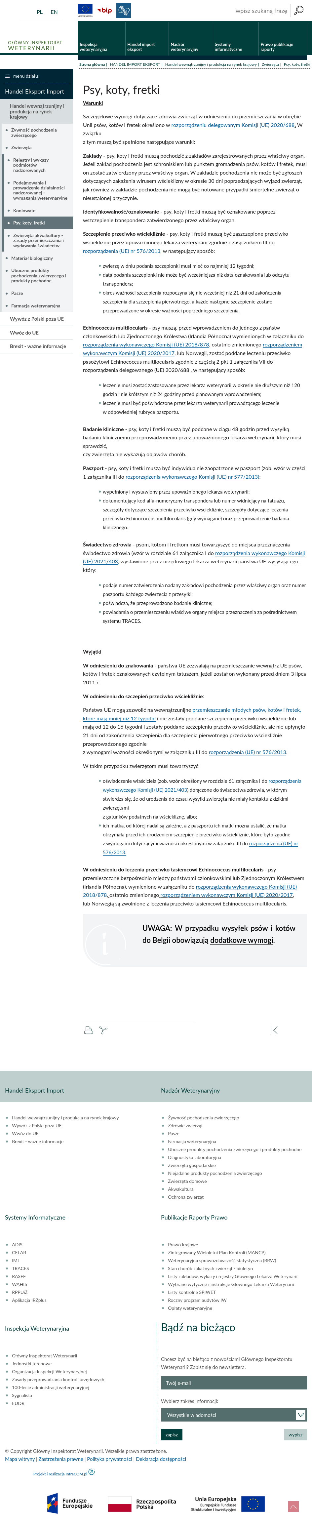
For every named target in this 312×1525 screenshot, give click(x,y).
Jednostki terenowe (32, 1364)
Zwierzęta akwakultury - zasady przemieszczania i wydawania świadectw (38, 241)
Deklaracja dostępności (161, 1460)
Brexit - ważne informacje (38, 347)
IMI (15, 1261)
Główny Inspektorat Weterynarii (44, 1356)
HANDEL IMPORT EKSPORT (135, 65)
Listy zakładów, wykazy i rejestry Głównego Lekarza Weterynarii (232, 1277)
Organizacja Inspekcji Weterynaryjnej (49, 1372)
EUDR (18, 1404)
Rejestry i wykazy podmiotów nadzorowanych (31, 166)
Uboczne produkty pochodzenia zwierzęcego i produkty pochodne (38, 276)
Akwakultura (180, 1190)
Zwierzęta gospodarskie (192, 1166)
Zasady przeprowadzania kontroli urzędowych (58, 1380)
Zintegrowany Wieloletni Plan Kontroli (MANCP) (216, 1253)
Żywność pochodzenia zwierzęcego (34, 133)
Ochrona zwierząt (186, 1198)
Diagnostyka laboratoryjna (194, 1158)
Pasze (17, 294)
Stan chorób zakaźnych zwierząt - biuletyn (210, 1269)
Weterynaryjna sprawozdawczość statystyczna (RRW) (222, 1261)
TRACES (20, 1269)
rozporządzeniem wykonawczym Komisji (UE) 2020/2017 (226, 896)
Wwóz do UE (24, 334)
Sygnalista (22, 1396)
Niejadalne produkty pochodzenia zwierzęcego (215, 1174)
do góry (293, 1506)
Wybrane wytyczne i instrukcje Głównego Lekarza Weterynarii (231, 1285)
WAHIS (19, 1285)
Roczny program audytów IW (197, 1301)
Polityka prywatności (109, 1460)
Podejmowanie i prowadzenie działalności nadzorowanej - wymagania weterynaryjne (40, 191)
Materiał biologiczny (32, 258)
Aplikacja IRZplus (29, 1301)
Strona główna (92, 65)
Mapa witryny (20, 1460)
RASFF (19, 1277)
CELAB (19, 1253)
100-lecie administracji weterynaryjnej (50, 1388)
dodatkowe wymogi (241, 940)
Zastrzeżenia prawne (61, 1460)
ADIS (17, 1245)
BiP (104, 10)
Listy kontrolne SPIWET (192, 1293)
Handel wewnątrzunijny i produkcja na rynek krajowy (211, 65)
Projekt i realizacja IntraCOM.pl (60, 1474)
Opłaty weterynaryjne (190, 1309)
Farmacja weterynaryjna (35, 306)
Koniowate (24, 211)
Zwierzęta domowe (187, 1182)
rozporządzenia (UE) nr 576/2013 (121, 251)
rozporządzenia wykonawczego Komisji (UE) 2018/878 (146, 345)
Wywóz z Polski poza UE (37, 320)
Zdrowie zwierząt (185, 1126)
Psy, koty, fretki (29, 223)
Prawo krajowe (183, 1245)
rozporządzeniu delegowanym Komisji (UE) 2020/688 (232, 126)
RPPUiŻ (19, 1293)
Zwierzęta (270, 65)
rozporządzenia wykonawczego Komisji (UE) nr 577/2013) (192, 477)
